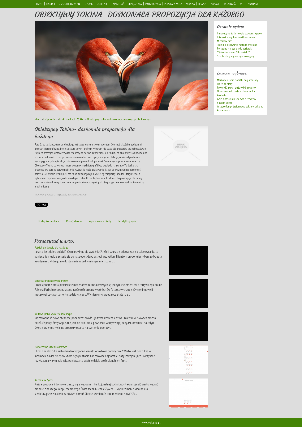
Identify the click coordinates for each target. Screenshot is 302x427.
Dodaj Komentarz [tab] (48, 221)
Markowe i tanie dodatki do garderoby (237, 80)
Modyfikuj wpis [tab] (127, 221)
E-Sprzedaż (50, 119)
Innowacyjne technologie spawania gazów (239, 33)
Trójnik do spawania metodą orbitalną (237, 45)
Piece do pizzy (224, 84)
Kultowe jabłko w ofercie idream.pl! (53, 314)
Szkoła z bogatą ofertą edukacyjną (235, 56)
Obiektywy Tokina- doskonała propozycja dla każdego (119, 119)
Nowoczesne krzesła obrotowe (51, 347)
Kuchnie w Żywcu (44, 380)
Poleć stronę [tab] (74, 221)
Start (38, 119)
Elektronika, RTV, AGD (72, 119)
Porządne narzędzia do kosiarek (234, 48)
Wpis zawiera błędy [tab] (100, 221)
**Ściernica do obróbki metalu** (233, 52)
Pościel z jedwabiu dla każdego (51, 247)
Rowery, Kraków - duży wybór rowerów (236, 87)
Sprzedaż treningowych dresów (51, 281)
